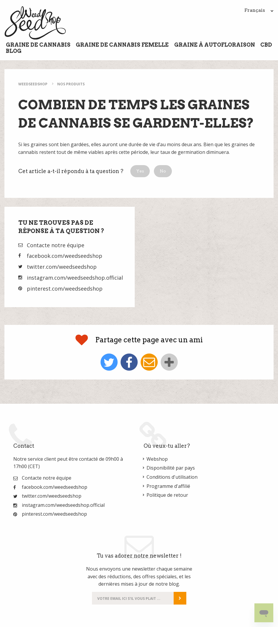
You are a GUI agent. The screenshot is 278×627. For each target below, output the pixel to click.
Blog (14, 51)
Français (259, 10)
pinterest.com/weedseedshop (65, 288)
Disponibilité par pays (171, 468)
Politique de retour (167, 495)
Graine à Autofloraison (214, 45)
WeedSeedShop (32, 84)
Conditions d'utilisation (172, 477)
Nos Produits (71, 84)
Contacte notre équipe (55, 245)
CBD (266, 45)
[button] (140, 171)
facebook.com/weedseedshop (64, 255)
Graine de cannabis (38, 45)
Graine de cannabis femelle (122, 45)
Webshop (157, 459)
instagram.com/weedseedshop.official (75, 277)
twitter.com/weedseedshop (62, 266)
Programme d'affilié (168, 486)
